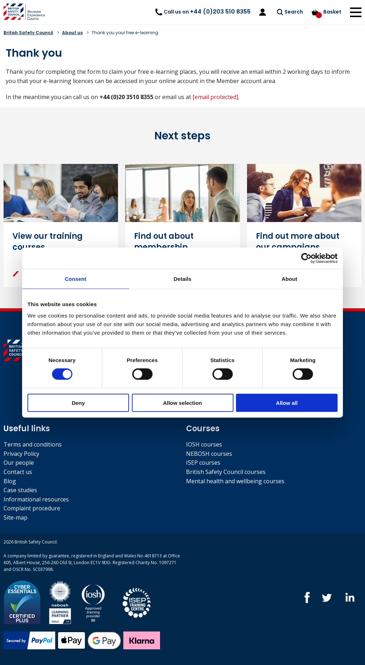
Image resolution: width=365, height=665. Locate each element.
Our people (19, 462)
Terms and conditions (33, 444)
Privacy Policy (21, 454)
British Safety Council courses (226, 472)
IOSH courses (204, 444)
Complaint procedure (32, 508)
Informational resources (36, 499)
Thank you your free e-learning (125, 33)
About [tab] (289, 279)
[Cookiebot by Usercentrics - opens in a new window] (306, 258)
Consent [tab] (76, 279)
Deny (78, 402)
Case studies (20, 490)
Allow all (287, 402)
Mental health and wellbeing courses (235, 481)
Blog (10, 481)
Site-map (15, 517)
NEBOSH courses (209, 454)
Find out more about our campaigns (297, 242)
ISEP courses (203, 462)
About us (72, 33)
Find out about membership (164, 242)
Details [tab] (182, 279)
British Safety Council (28, 33)
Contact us (18, 472)
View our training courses (47, 242)
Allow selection (182, 402)
